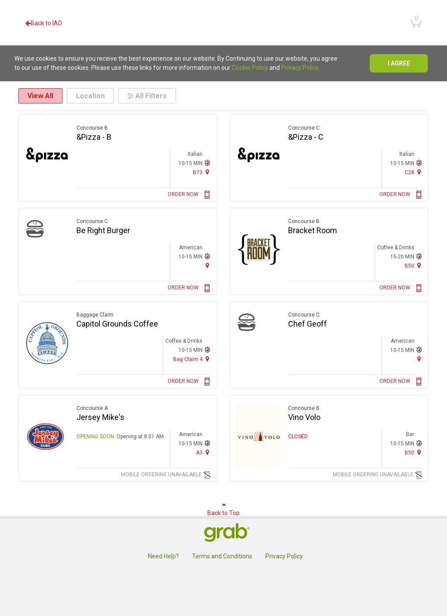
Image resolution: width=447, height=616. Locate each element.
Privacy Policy (299, 67)
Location (90, 96)
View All (40, 96)
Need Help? (163, 556)
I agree (399, 63)
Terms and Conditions (222, 556)
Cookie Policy (250, 67)
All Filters (147, 96)
